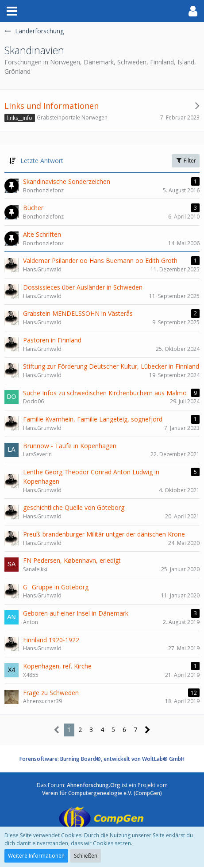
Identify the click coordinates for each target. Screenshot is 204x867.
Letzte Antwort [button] (41, 160)
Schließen (85, 855)
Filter (185, 160)
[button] (11, 11)
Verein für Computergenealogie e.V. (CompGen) (102, 793)
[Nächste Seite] (147, 730)
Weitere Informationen (36, 855)
